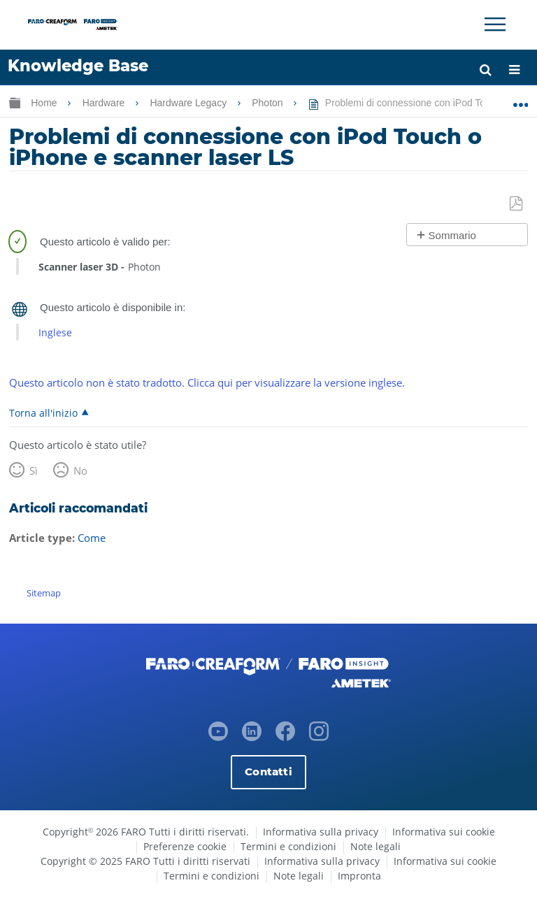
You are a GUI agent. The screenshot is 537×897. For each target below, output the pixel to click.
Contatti (268, 771)
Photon (268, 102)
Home (45, 102)
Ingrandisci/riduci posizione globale (521, 100)
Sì (33, 471)
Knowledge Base (78, 66)
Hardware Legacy (189, 102)
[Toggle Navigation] (495, 24)
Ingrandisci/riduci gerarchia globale (14, 102)
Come (92, 538)
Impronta (359, 875)
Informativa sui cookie (443, 831)
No (80, 471)
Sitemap (44, 593)
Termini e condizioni (288, 846)
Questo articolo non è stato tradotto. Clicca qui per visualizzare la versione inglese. (207, 382)
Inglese (55, 332)
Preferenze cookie (185, 846)
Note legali (375, 846)
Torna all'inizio (43, 412)
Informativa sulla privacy (320, 831)
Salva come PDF (517, 204)
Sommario (452, 235)
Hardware (105, 102)
